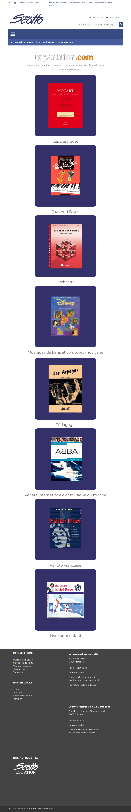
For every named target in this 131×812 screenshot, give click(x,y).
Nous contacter (87, 3)
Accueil (52, 3)
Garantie (108, 3)
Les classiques (66, 141)
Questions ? (99, 3)
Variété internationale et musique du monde (65, 495)
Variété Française (65, 565)
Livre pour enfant (65, 635)
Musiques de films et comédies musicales (66, 352)
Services (76, 3)
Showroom (53, 6)
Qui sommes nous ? (64, 3)
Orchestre (66, 282)
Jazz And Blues (65, 211)
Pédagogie (66, 424)
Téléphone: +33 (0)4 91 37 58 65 (28, 2)
